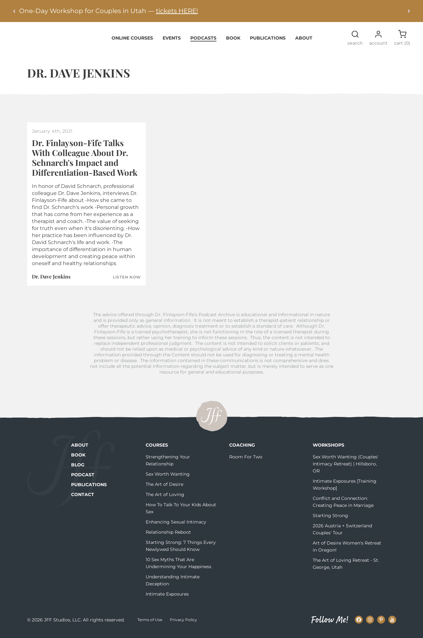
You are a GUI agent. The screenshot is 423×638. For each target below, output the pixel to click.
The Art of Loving (165, 498)
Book (233, 41)
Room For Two (245, 461)
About (303, 41)
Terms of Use (149, 623)
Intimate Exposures (167, 598)
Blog (77, 468)
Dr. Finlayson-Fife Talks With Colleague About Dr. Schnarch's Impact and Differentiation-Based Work (84, 161)
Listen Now (127, 281)
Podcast (82, 478)
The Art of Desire (164, 488)
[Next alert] (408, 11)
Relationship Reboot (168, 536)
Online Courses (132, 41)
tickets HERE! (177, 11)
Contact (82, 498)
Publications (268, 41)
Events (172, 41)
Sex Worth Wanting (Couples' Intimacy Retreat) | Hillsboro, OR (345, 468)
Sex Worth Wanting (168, 478)
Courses (157, 449)
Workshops (328, 449)
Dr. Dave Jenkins (51, 280)
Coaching (242, 449)
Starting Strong (330, 519)
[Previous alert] (14, 11)
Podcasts (203, 41)
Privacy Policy (183, 623)
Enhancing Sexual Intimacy (176, 526)
